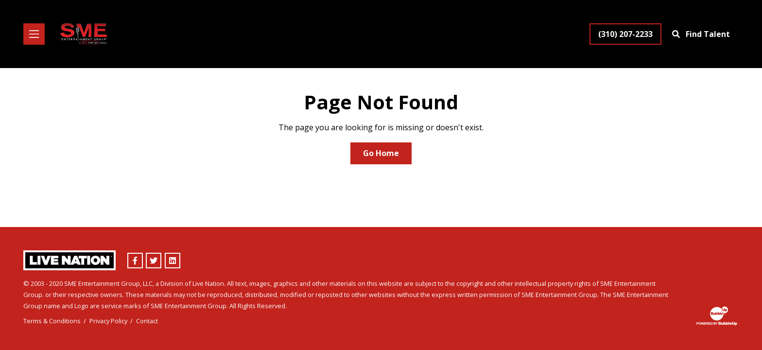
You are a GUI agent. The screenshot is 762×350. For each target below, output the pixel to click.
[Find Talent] (702, 34)
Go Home (381, 153)
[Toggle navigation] (34, 34)
